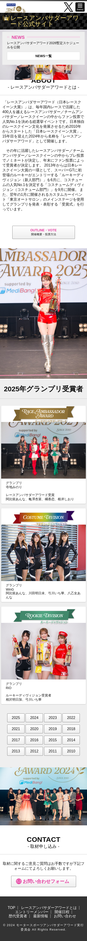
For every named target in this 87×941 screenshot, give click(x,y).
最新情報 (40, 916)
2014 (71, 740)
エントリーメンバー (31, 912)
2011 (52, 751)
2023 (52, 718)
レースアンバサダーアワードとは (49, 908)
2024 (34, 718)
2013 (16, 751)
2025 (16, 718)
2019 (52, 729)
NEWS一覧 (43, 56)
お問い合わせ (65, 916)
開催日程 (62, 912)
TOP (11, 908)
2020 (34, 729)
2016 (34, 740)
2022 (71, 718)
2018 (71, 729)
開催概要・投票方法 (44, 232)
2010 (71, 751)
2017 (16, 740)
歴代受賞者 (18, 916)
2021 (16, 729)
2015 (52, 740)
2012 (34, 751)
